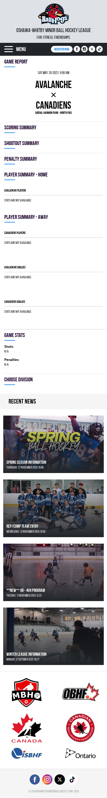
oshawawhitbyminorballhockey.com (52, 791)
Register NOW (61, 49)
